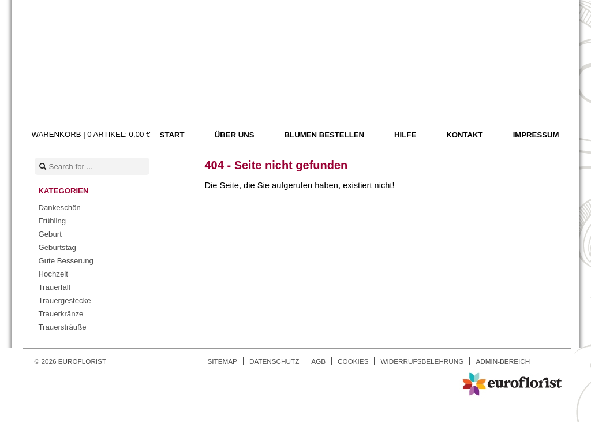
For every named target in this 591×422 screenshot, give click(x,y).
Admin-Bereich (503, 361)
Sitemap (222, 361)
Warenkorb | (91, 134)
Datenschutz (274, 361)
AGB (318, 361)
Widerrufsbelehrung (421, 361)
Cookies (353, 361)
